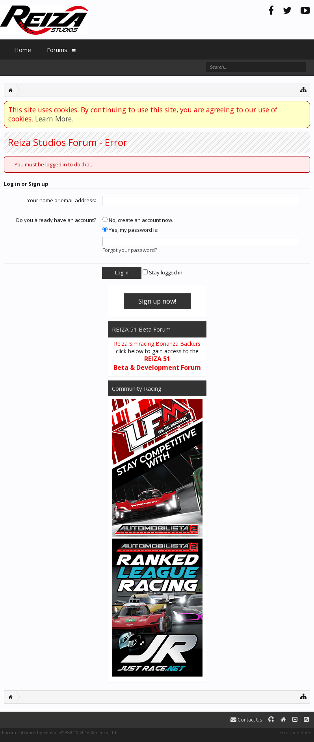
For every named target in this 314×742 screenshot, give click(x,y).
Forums (57, 50)
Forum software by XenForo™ (59, 732)
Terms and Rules (294, 732)
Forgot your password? (129, 250)
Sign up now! (157, 301)
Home (22, 50)
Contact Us (246, 719)
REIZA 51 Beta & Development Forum (157, 363)
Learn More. (54, 118)
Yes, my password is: (130, 229)
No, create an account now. (137, 220)
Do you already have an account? (56, 220)
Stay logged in (162, 272)
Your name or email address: (61, 200)
